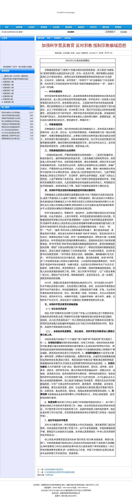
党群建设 (118, 27)
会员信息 (56, 27)
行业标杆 (31, 27)
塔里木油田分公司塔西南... (11, 112)
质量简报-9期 (8, 96)
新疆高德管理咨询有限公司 (70, 493)
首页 (6, 27)
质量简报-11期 (8, 90)
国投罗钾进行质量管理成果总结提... (16, 79)
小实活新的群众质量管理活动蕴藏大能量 (60, 472)
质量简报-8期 (8, 99)
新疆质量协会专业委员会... (11, 139)
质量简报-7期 (9, 102)
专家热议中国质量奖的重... (11, 124)
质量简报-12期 (8, 88)
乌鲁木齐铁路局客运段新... (11, 115)
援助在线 (105, 27)
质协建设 (44, 27)
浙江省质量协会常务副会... (11, 121)
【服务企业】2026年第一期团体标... (16, 76)
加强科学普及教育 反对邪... (11, 118)
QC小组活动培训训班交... (11, 130)
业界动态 (67, 38)
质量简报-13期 (8, 85)
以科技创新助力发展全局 (54, 469)
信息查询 (81, 27)
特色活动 (93, 27)
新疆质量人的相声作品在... (11, 136)
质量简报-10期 (8, 93)
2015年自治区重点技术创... (11, 133)
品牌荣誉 (19, 27)
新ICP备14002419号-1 (69, 496)
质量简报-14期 (8, 82)
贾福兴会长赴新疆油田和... (11, 127)
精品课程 (68, 27)
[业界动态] (49, 475)
